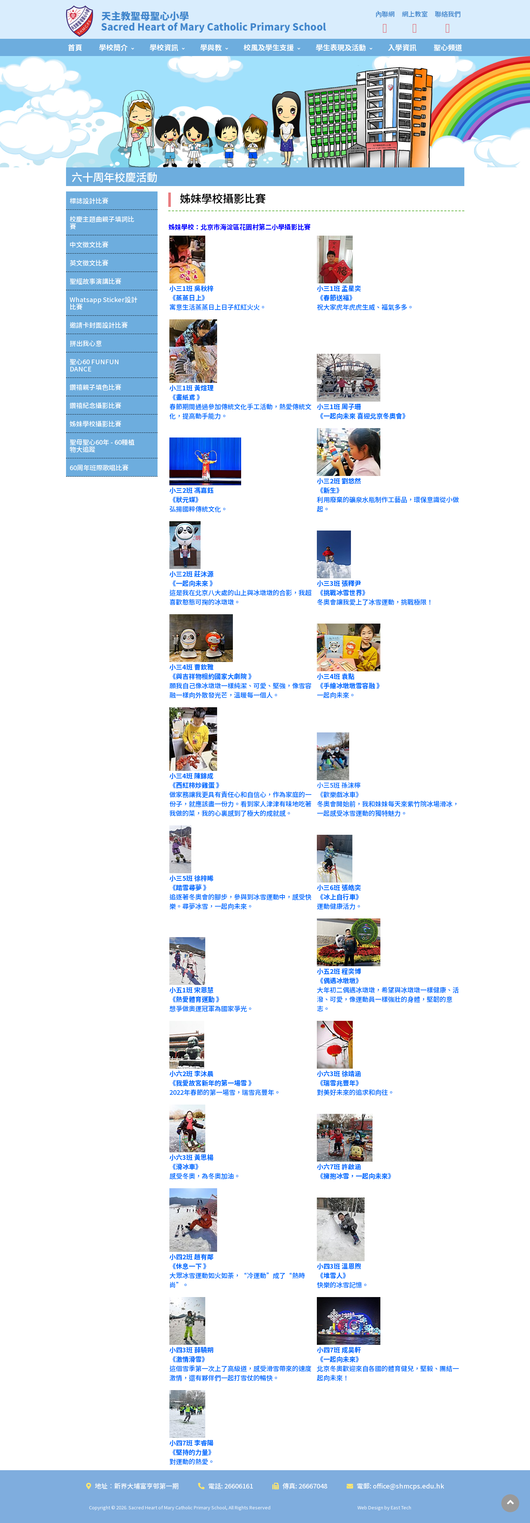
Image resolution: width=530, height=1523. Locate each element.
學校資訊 (164, 47)
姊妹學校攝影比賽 (95, 423)
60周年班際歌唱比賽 (99, 467)
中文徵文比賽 (89, 244)
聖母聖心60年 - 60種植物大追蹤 (102, 445)
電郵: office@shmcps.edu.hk (395, 1485)
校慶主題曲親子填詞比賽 (102, 222)
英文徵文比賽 (89, 262)
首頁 (75, 47)
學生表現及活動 (341, 47)
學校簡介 (113, 47)
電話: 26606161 (225, 1485)
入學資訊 (402, 47)
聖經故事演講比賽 (95, 281)
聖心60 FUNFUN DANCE (94, 365)
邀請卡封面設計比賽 (99, 324)
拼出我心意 (86, 343)
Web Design (370, 1507)
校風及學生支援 (269, 47)
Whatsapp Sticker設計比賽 (103, 303)
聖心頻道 (447, 47)
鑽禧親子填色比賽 (95, 387)
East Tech (401, 1507)
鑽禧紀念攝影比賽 (95, 405)
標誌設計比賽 (89, 200)
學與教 (211, 47)
